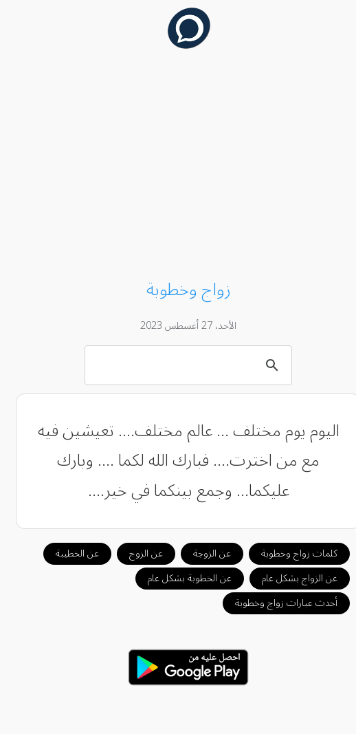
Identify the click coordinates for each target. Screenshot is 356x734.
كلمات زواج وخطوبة (289, 553)
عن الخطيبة (67, 553)
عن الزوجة (202, 553)
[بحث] (180, 364)
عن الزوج (136, 553)
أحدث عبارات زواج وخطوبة (276, 603)
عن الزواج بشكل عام (289, 578)
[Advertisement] (178, 166)
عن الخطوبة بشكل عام (179, 578)
